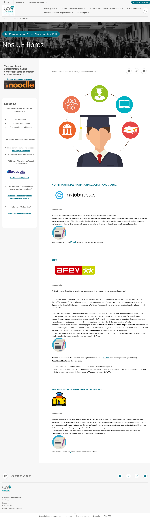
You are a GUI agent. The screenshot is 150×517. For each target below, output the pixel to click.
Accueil (4, 16)
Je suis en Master (135, 7)
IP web (73, 239)
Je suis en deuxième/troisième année (106, 7)
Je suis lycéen (50, 7)
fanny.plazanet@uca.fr (19, 196)
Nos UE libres (24, 16)
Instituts (20, 2)
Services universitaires (38, 2)
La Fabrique (83, 11)
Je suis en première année (73, 7)
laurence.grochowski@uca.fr (20, 193)
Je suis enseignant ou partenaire (58, 11)
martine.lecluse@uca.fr (19, 175)
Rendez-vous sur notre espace (19, 81)
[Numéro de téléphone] (16, 474)
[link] (73, 239)
